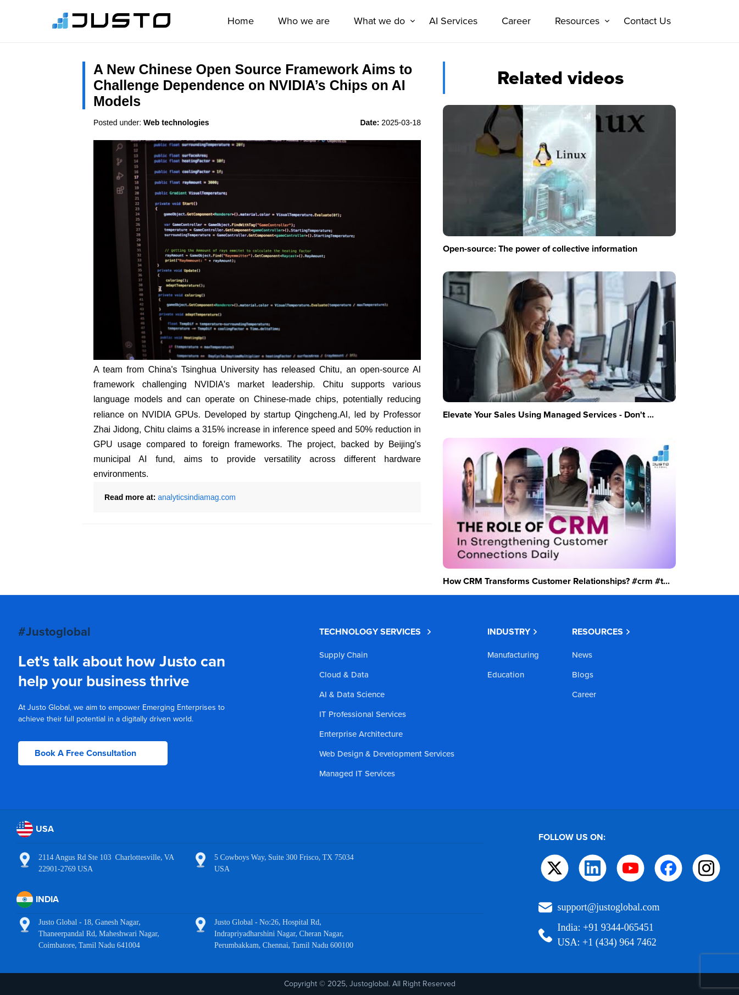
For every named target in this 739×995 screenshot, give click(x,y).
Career (512, 20)
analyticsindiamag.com (197, 497)
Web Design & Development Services (386, 753)
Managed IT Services (357, 773)
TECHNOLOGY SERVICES (375, 631)
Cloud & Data (344, 674)
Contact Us (644, 20)
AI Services (450, 20)
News (582, 654)
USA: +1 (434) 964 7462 (607, 942)
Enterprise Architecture (361, 734)
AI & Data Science (352, 694)
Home (237, 20)
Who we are (300, 20)
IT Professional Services (362, 714)
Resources (577, 20)
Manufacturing (513, 654)
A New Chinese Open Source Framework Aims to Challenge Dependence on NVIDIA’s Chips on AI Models (252, 85)
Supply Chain (343, 654)
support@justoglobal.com (609, 907)
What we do (379, 20)
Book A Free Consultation (85, 753)
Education (505, 674)
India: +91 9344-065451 (606, 927)
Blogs (582, 674)
